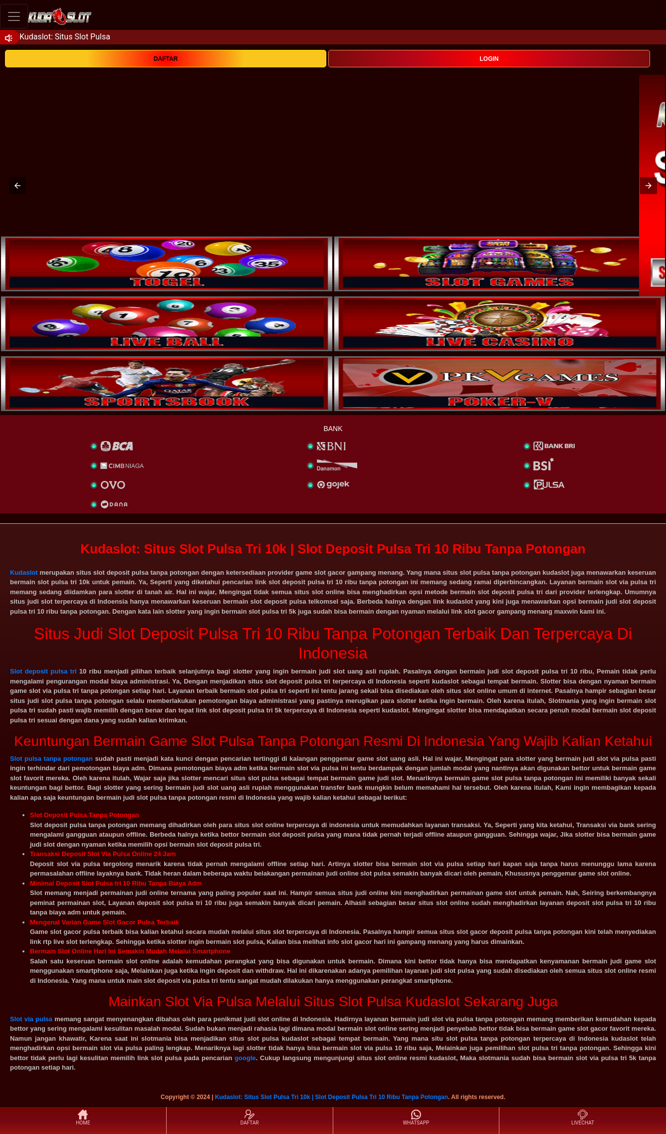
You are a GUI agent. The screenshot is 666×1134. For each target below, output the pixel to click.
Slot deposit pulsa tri (43, 671)
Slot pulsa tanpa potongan (51, 758)
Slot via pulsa (31, 1019)
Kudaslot (24, 572)
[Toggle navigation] (14, 16)
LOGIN (488, 58)
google (245, 1058)
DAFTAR (166, 58)
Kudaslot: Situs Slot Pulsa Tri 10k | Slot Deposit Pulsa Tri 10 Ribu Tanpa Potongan (331, 1097)
